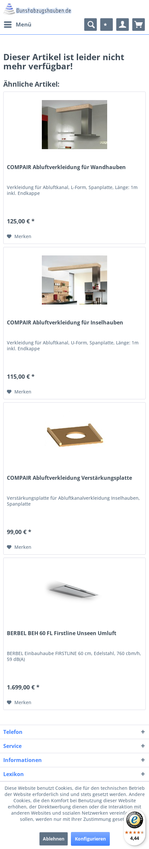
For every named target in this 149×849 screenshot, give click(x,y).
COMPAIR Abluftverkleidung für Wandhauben (66, 167)
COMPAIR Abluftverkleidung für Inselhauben (65, 322)
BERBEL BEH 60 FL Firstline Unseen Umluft (61, 633)
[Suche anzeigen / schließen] (90, 24)
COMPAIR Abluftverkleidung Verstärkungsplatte (69, 478)
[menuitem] (17, 24)
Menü (17, 23)
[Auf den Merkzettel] (19, 236)
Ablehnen (53, 839)
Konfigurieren (90, 839)
